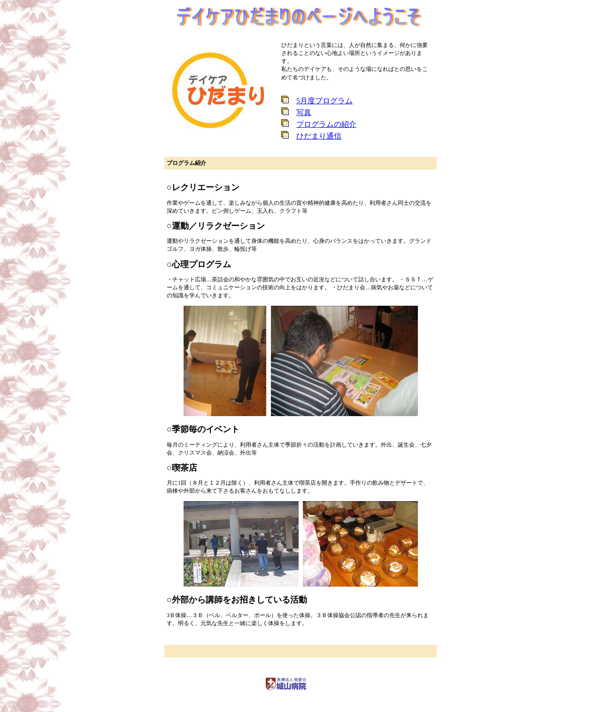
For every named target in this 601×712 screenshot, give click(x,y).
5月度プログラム (324, 100)
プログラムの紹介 (326, 124)
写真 (303, 112)
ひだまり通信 (318, 136)
